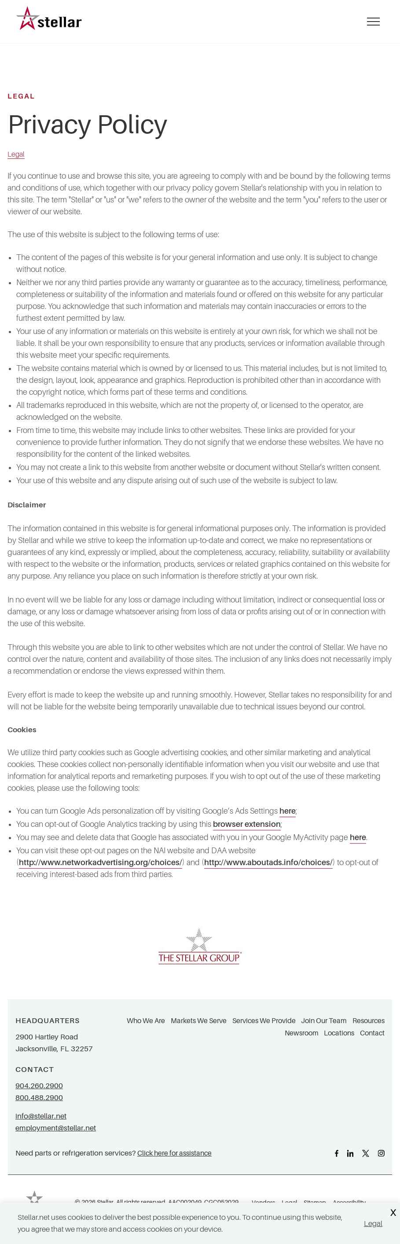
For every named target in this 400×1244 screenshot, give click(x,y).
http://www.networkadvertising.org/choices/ (100, 862)
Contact (372, 1033)
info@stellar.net (40, 1116)
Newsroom (302, 1033)
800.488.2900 (39, 1098)
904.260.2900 (39, 1086)
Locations (339, 1033)
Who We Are (146, 1021)
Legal (373, 1223)
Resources (368, 1021)
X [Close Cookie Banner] (393, 1213)
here (287, 811)
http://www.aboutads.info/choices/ (268, 862)
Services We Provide (264, 1021)
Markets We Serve (199, 1021)
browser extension (247, 824)
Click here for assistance (174, 1153)
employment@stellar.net (55, 1128)
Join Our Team (324, 1021)
